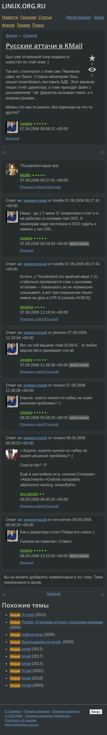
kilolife (25, 175)
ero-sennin (29, 494)
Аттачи (28, 615)
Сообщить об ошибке (21, 720)
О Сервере (13, 711)
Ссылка (12, 138)
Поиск (38, 25)
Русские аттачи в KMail (44, 45)
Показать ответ (32, 319)
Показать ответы (33, 187)
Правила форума (36, 711)
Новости (10, 17)
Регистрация (78, 17)
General (30, 36)
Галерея (28, 17)
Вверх (95, 712)
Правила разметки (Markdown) (48, 716)
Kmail (26, 671)
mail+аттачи (32, 635)
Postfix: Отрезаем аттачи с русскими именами (62, 622)
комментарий (35, 201)
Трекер (23, 25)
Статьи (45, 17)
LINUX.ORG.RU (24, 6)
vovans (26, 124)
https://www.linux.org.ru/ (21, 724)
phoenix (26, 307)
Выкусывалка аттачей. (41, 642)
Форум (8, 25)
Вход (99, 17)
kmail (26, 649)
